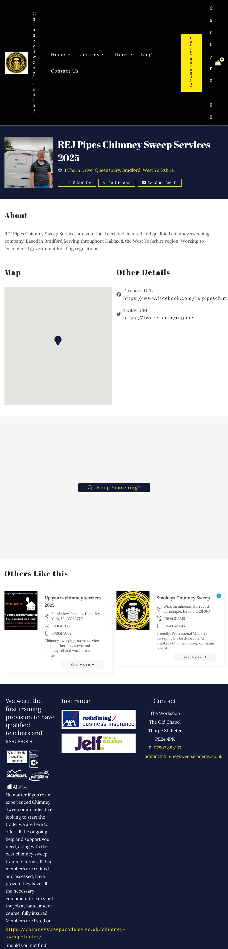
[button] (67, 54)
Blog (146, 54)
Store (122, 54)
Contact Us (65, 71)
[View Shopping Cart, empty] (215, 62)
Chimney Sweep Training (35, 62)
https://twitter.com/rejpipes (159, 317)
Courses (91, 54)
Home (60, 54)
